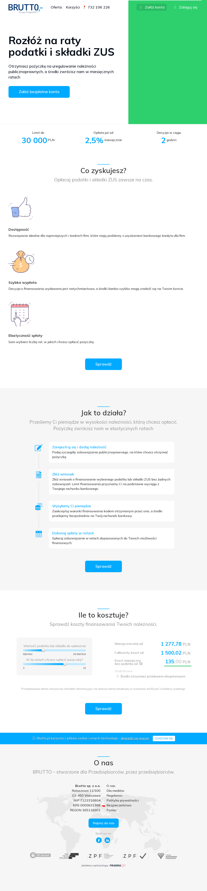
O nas (111, 786)
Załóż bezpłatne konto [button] (39, 91)
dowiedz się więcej (135, 738)
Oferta (56, 7)
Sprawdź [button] (103, 364)
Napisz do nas (103, 823)
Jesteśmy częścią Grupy (103, 865)
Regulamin (114, 795)
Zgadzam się (164, 738)
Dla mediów (115, 791)
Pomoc (112, 810)
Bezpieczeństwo (119, 805)
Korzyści (73, 7)
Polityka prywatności (123, 800)
